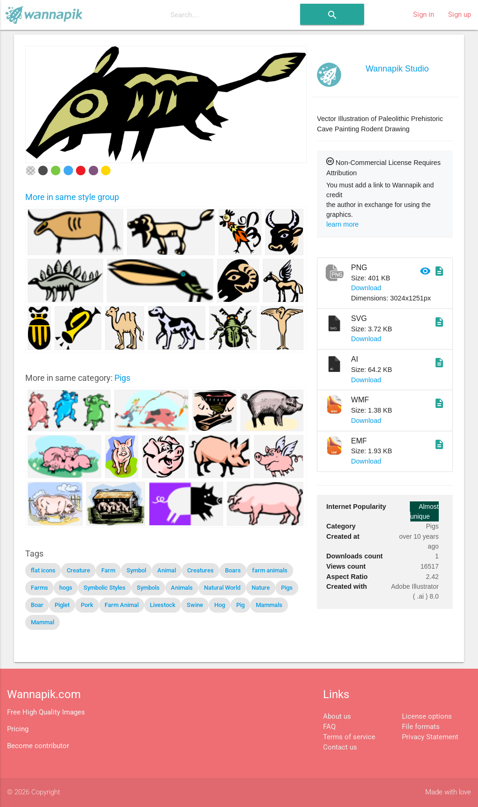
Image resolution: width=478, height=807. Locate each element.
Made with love (448, 792)
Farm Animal (122, 604)
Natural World (222, 587)
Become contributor (38, 746)
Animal (166, 570)
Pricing (17, 729)
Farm (108, 570)
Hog (219, 604)
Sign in (423, 15)
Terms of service (349, 737)
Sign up (459, 15)
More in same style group (72, 197)
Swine (195, 604)
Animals (182, 587)
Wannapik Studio (397, 68)
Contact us (340, 747)
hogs (65, 587)
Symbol (136, 570)
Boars (233, 570)
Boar (37, 604)
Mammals (269, 604)
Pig (240, 604)
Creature (78, 570)
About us (337, 717)
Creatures (200, 570)
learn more (342, 224)
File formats (421, 727)
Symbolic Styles (105, 587)
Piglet (62, 604)
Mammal (42, 622)
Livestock (163, 604)
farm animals (270, 570)
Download (366, 288)
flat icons (43, 570)
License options (427, 717)
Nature (261, 587)
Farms (39, 587)
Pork (87, 604)
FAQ (329, 727)
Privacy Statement (430, 737)
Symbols (148, 587)
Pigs (122, 378)
